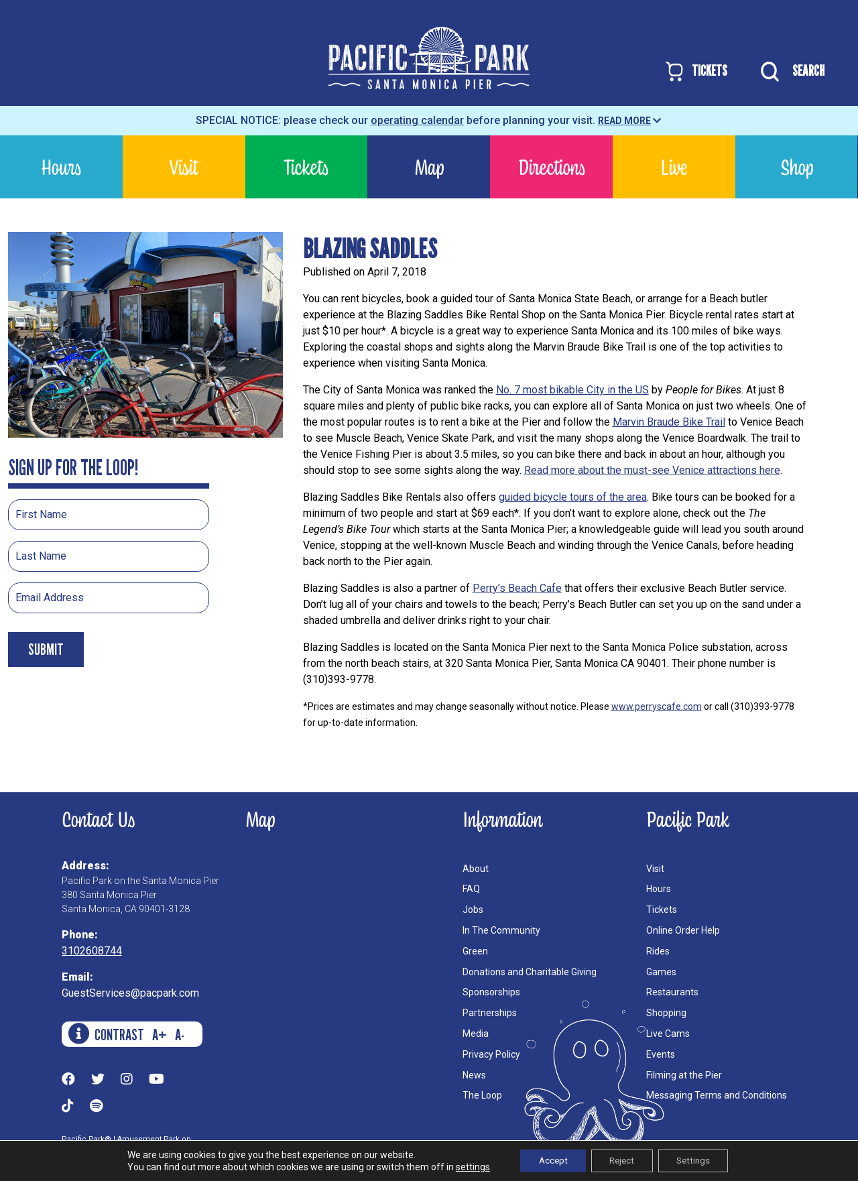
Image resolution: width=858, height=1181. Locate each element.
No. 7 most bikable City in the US (572, 389)
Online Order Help (683, 930)
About (476, 868)
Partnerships (490, 1012)
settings (465, 1166)
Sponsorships (491, 992)
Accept (547, 1160)
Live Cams (668, 1033)
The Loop (482, 1095)
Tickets (306, 166)
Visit (183, 166)
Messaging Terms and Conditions (716, 1095)
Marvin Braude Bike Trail (669, 422)
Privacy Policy (491, 1054)
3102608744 (92, 950)
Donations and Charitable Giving (530, 972)
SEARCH (789, 71)
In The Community (501, 930)
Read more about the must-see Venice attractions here (652, 470)
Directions (551, 166)
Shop (796, 166)
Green (475, 951)
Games (661, 972)
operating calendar (417, 120)
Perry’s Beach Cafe (517, 588)
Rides (658, 951)
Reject (621, 1160)
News (474, 1075)
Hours (61, 166)
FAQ (471, 888)
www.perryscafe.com (656, 706)
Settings (698, 1160)
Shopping (666, 1012)
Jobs (473, 909)
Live (673, 166)
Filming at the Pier (684, 1075)
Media (476, 1033)
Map (429, 166)
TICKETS (695, 71)
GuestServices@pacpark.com (130, 993)
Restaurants (672, 992)
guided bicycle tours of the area (573, 497)
